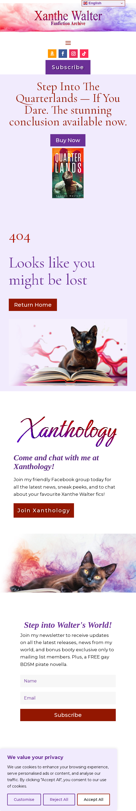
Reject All (59, 799)
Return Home (33, 305)
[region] (58, 780)
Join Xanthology (44, 510)
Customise (24, 799)
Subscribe (68, 67)
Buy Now (68, 140)
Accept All (93, 799)
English (92, 3)
